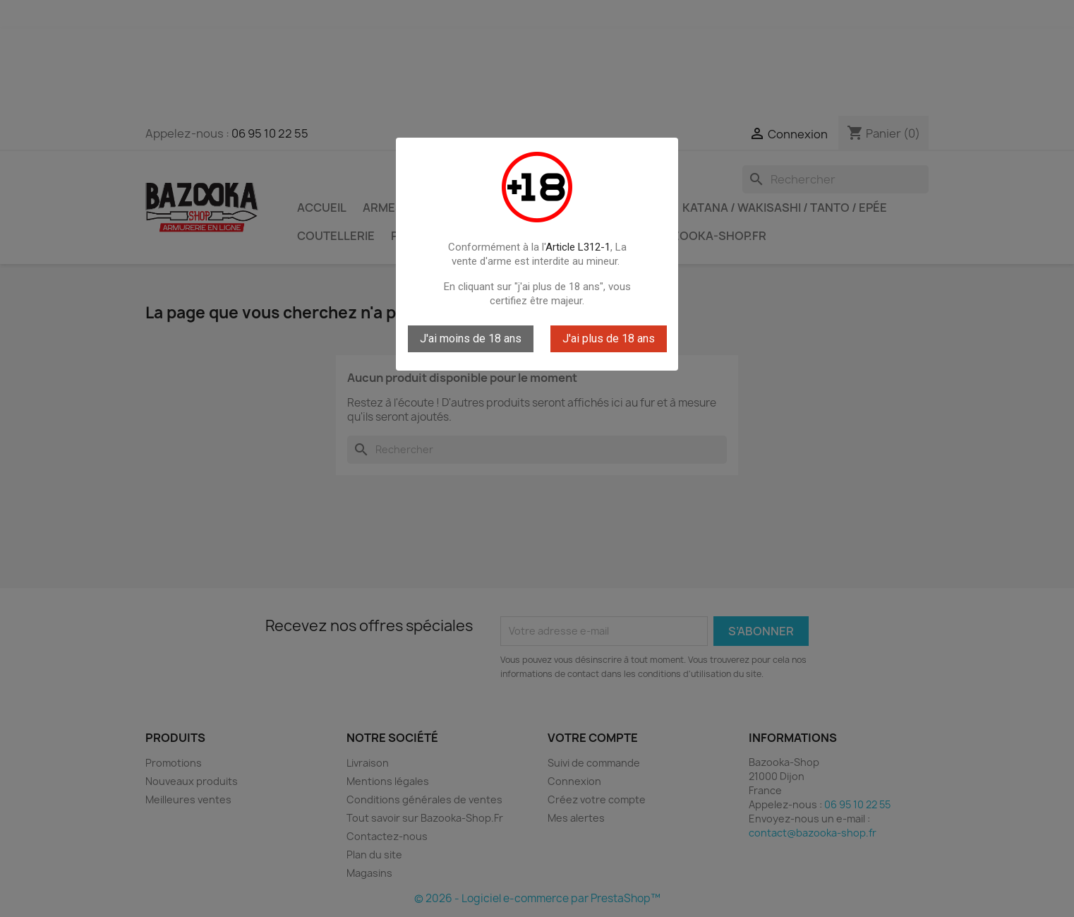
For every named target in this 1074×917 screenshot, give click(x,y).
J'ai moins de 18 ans (470, 338)
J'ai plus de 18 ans (608, 338)
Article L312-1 (577, 247)
